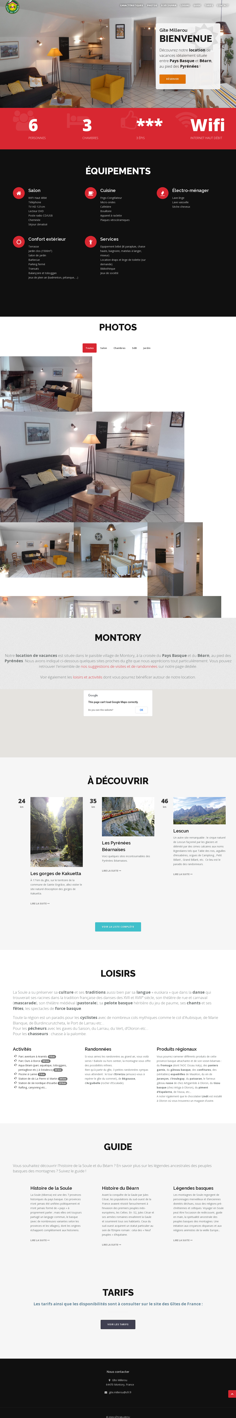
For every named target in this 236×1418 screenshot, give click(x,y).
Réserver (172, 76)
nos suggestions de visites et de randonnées (119, 663)
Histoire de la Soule (51, 1185)
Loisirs (185, 5)
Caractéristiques (131, 5)
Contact (223, 5)
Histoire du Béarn (120, 1185)
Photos (152, 5)
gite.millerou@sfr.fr (120, 1389)
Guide (197, 5)
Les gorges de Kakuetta (55, 870)
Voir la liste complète (118, 924)
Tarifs (209, 5)
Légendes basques (193, 1185)
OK (141, 707)
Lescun (181, 828)
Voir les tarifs (118, 1321)
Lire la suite (40, 900)
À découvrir (168, 5)
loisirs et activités (87, 674)
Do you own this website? (100, 707)
